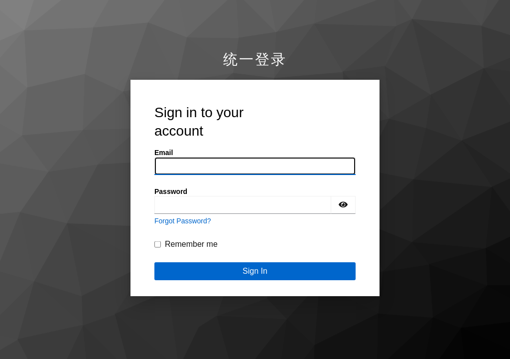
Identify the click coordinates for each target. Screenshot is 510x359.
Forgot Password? (182, 221)
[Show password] (343, 205)
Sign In (255, 271)
